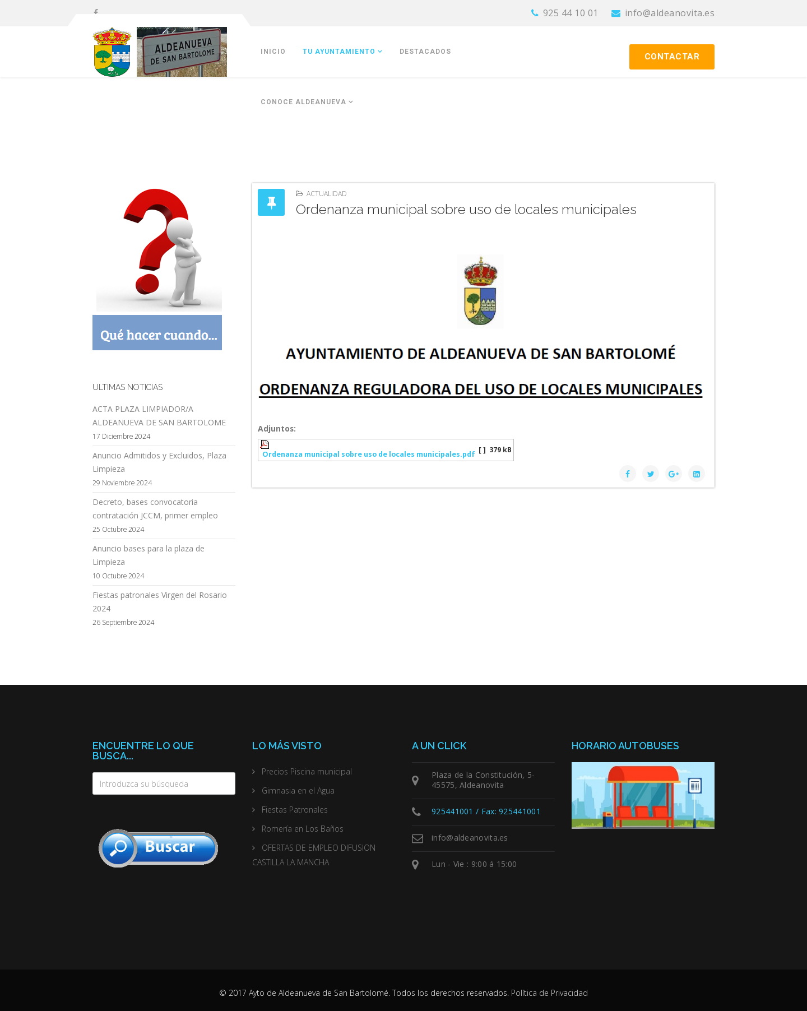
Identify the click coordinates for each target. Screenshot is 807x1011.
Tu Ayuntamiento (339, 51)
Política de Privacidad (549, 992)
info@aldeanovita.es (670, 13)
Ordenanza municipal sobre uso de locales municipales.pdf (368, 454)
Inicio (273, 51)
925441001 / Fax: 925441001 (486, 811)
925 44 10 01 (571, 13)
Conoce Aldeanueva (303, 102)
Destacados (425, 51)
